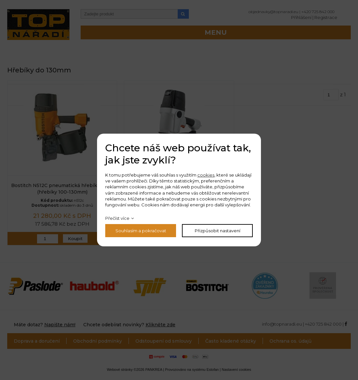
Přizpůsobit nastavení (217, 230)
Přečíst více (117, 218)
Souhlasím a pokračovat (140, 230)
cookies (205, 175)
